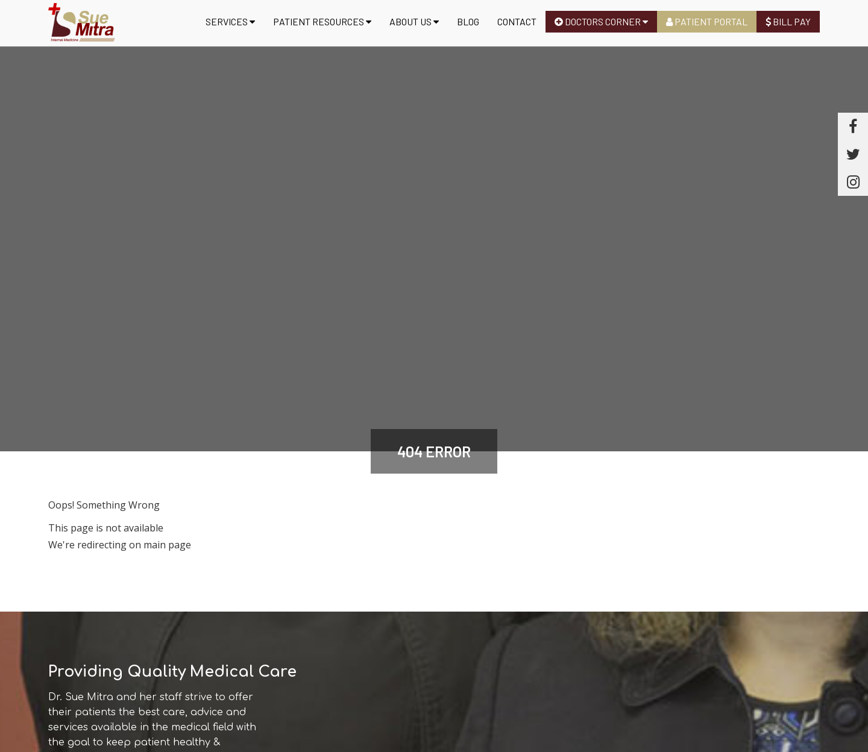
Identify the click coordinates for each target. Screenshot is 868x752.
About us (414, 21)
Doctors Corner (601, 21)
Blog (468, 21)
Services (230, 21)
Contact (516, 21)
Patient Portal (706, 21)
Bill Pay (788, 21)
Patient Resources (322, 21)
